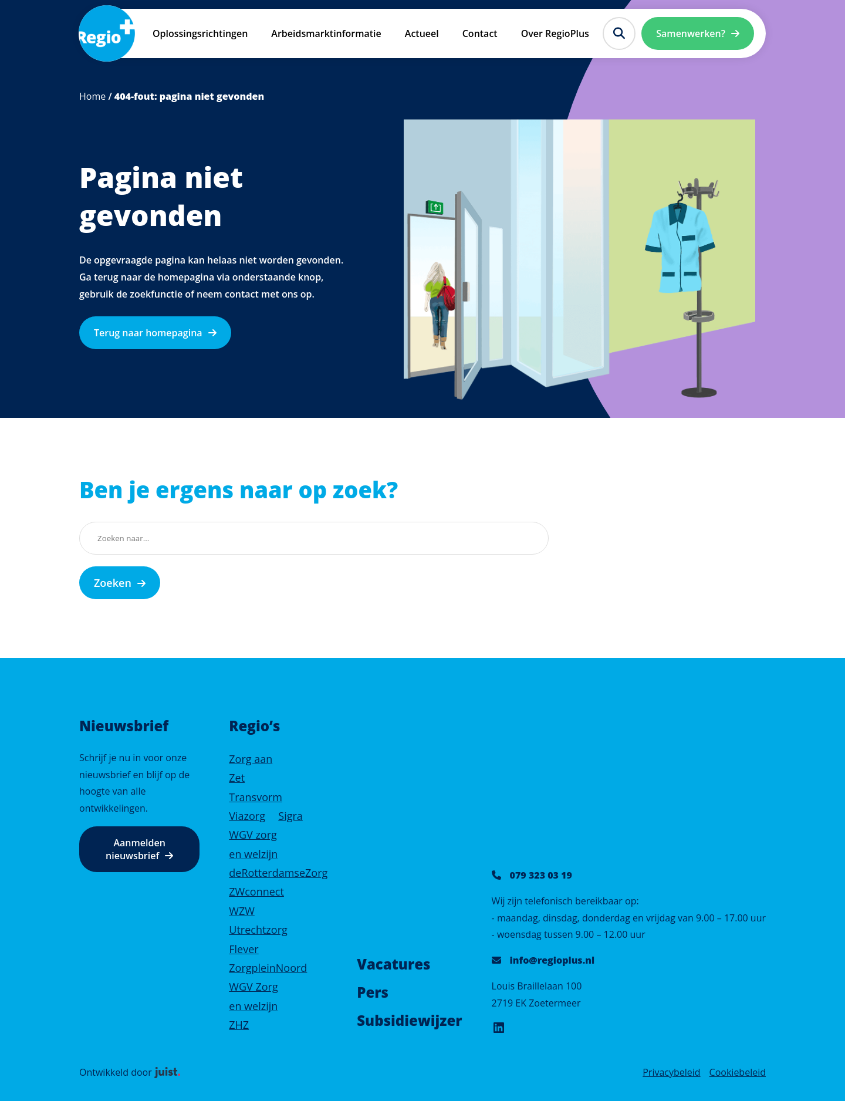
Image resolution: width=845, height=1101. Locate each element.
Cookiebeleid (737, 1072)
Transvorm (255, 797)
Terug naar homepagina (148, 332)
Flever (243, 949)
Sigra (290, 816)
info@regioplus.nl (552, 960)
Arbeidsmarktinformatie (326, 33)
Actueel (422, 33)
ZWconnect (256, 891)
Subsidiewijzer (409, 1020)
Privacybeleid (671, 1072)
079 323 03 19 (541, 875)
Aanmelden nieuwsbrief (135, 849)
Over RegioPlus (555, 33)
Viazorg (247, 816)
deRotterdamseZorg (278, 873)
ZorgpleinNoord (268, 968)
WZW (242, 911)
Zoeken (112, 583)
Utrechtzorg (258, 930)
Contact (480, 33)
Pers (372, 992)
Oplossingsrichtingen (200, 33)
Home (92, 96)
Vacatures (393, 964)
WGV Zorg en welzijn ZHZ (253, 1006)
